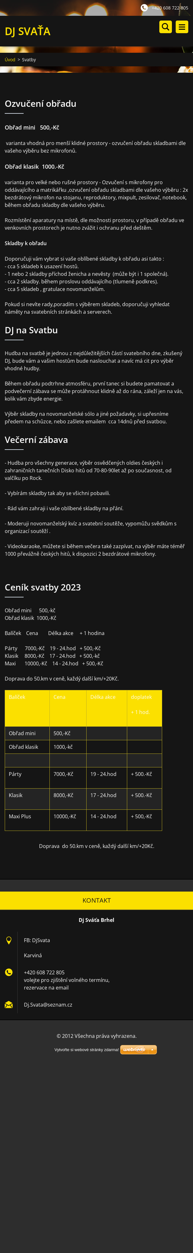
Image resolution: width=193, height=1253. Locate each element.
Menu (182, 27)
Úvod (10, 60)
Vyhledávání (165, 27)
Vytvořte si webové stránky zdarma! (86, 1049)
